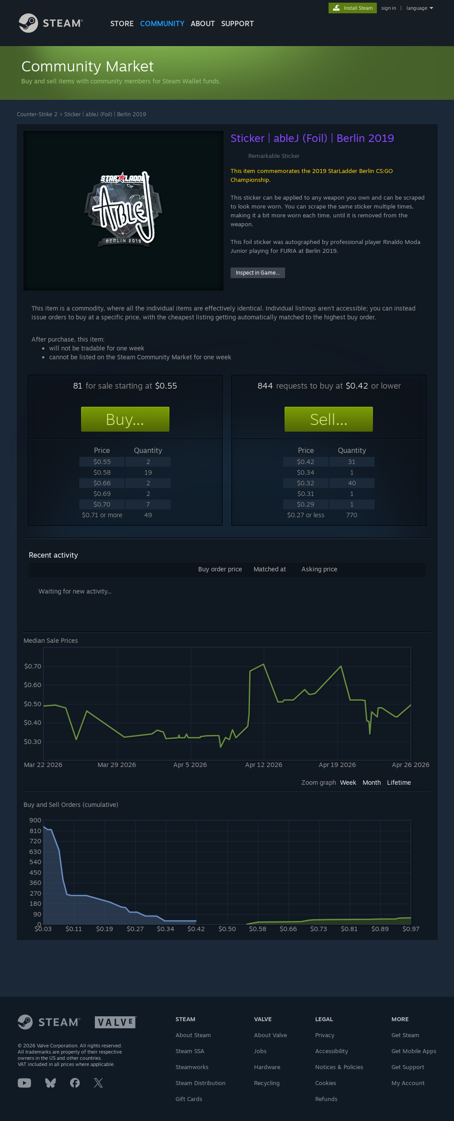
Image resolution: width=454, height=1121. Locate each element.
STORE (122, 23)
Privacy (324, 1034)
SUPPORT (237, 23)
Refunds (326, 1098)
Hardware (267, 1066)
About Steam (193, 1034)
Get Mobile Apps (413, 1050)
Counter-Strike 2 (37, 114)
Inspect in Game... (258, 272)
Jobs (260, 1050)
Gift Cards (189, 1098)
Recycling (267, 1082)
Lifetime (399, 782)
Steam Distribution (201, 1082)
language (417, 8)
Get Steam (405, 1034)
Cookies (325, 1082)
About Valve (270, 1034)
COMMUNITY (162, 23)
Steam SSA (190, 1050)
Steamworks (192, 1066)
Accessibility (331, 1050)
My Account (408, 1082)
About (203, 23)
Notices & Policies (339, 1066)
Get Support (407, 1066)
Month (372, 782)
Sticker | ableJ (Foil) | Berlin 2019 (105, 114)
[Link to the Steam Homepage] (58, 30)
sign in (388, 8)
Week (348, 782)
